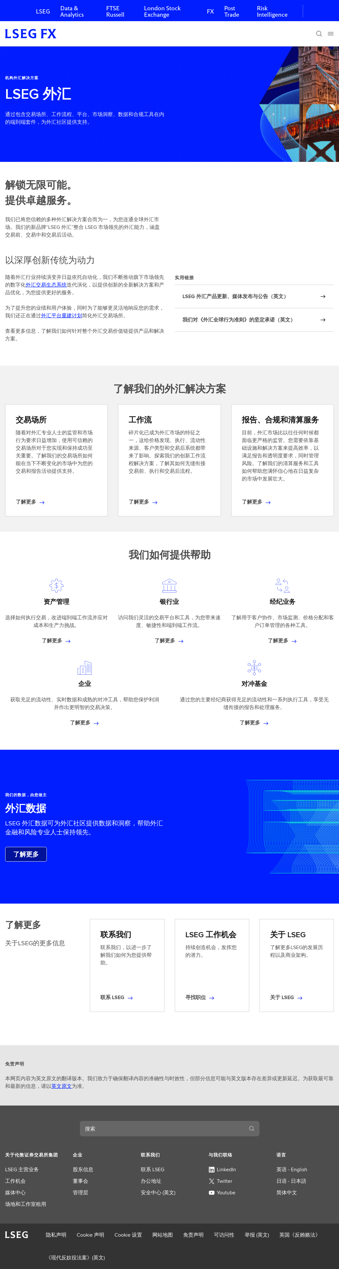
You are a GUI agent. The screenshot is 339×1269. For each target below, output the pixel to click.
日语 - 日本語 (291, 1181)
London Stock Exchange (162, 11)
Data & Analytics (72, 11)
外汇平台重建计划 (61, 315)
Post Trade (231, 11)
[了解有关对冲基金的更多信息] (254, 723)
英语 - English (291, 1169)
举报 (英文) (257, 1235)
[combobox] (162, 1128)
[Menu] (330, 33)
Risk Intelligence (272, 11)
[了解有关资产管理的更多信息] (56, 641)
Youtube (221, 1192)
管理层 (80, 1192)
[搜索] (319, 33)
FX (210, 11)
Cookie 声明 (90, 1235)
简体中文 (286, 1192)
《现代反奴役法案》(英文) (75, 1257)
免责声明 (193, 1235)
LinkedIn (222, 1169)
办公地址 (151, 1181)
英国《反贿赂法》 (299, 1235)
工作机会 (15, 1181)
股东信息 (83, 1169)
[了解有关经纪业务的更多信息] (282, 641)
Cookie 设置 (128, 1235)
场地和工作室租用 (25, 1204)
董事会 (80, 1181)
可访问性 (224, 1235)
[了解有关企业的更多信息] (84, 723)
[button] (34, 1155)
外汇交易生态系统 (46, 284)
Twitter (220, 1181)
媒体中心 (15, 1192)
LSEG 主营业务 (22, 1169)
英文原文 (61, 1086)
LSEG (43, 11)
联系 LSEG (152, 1169)
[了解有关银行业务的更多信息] (169, 641)
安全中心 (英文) (158, 1192)
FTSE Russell (115, 11)
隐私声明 (56, 1235)
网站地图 (162, 1235)
